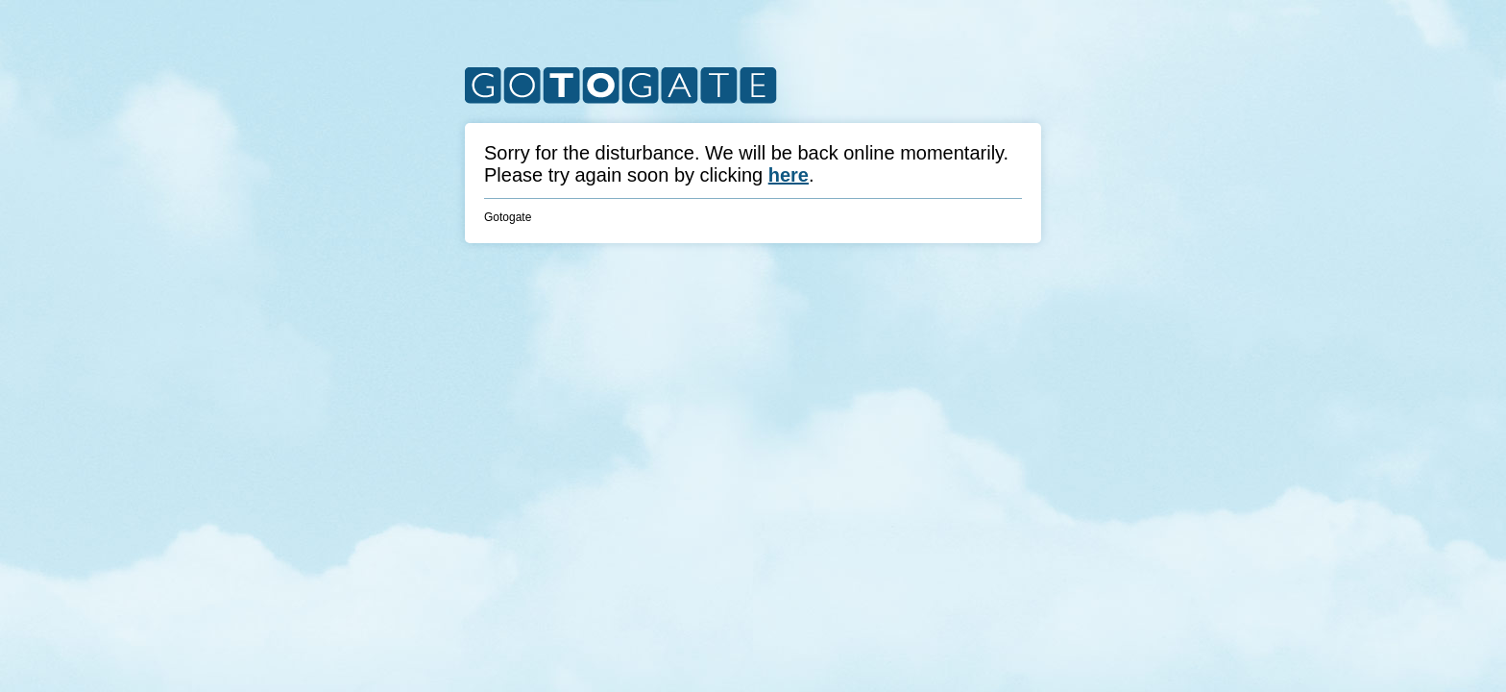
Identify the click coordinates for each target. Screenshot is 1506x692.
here (788, 174)
